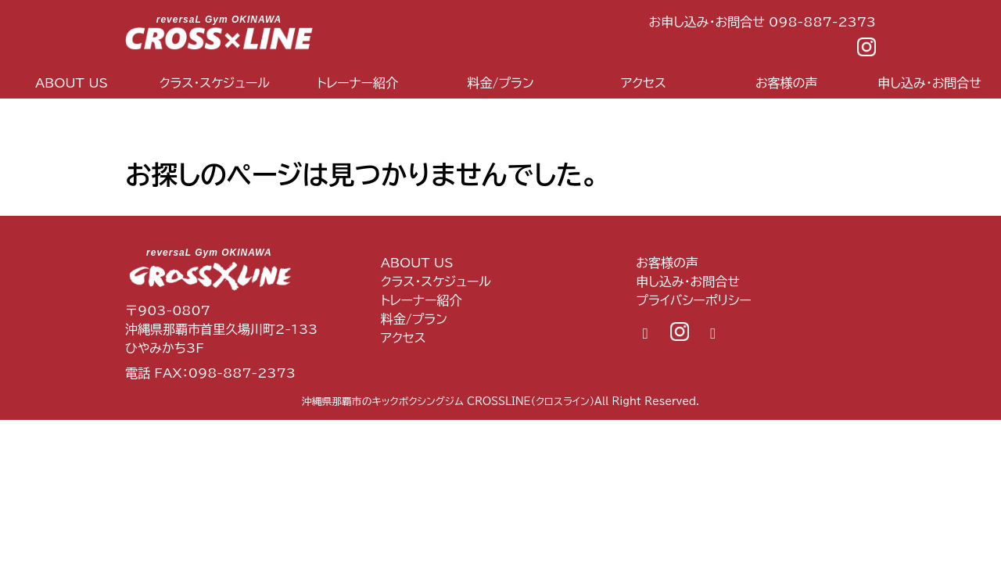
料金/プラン (500, 83)
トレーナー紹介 (357, 83)
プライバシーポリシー (694, 300)
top (144, 115)
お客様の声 (786, 83)
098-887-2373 (242, 373)
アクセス (643, 83)
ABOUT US (71, 83)
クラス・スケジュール (215, 83)
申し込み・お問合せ (687, 281)
